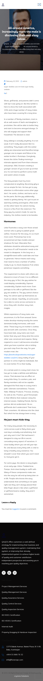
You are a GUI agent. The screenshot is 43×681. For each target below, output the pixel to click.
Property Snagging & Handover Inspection (19, 632)
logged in (16, 509)
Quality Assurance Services (13, 598)
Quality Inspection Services (13, 609)
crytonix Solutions (21, 676)
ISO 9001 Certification (11, 615)
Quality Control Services (11, 603)
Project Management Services (14, 586)
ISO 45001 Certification (11, 621)
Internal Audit (7, 626)
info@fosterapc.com (14, 660)
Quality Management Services (14, 592)
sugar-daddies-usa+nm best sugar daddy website (18, 88)
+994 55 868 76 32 (14, 654)
